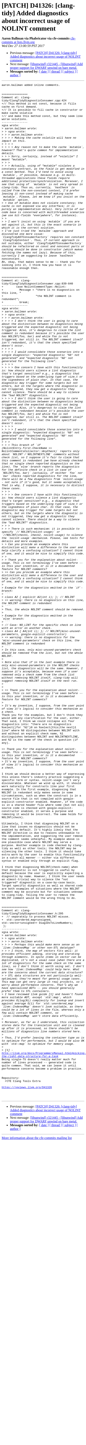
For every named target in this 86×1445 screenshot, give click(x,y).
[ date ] (44, 71)
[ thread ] (55, 71)
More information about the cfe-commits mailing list (37, 1341)
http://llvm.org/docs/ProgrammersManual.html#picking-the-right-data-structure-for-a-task (44, 1249)
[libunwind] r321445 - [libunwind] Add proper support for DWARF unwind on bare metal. (46, 66)
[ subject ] (69, 71)
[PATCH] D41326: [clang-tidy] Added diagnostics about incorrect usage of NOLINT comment (45, 56)
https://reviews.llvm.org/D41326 (27, 1288)
